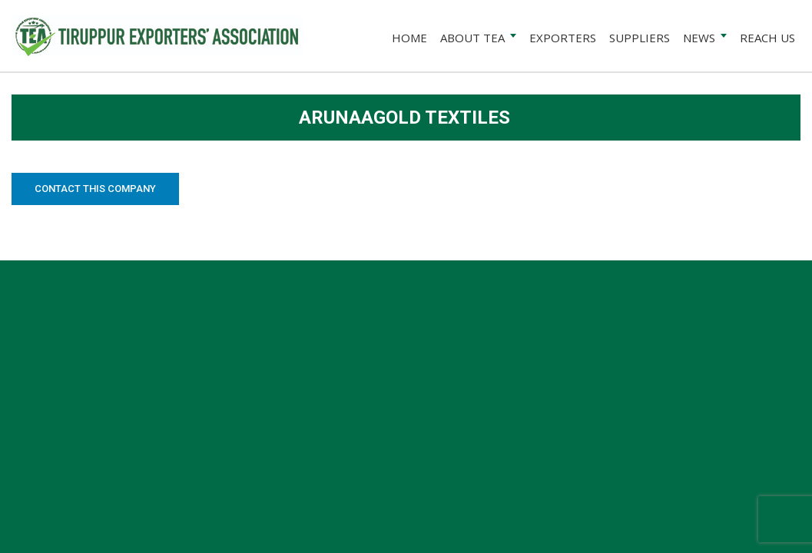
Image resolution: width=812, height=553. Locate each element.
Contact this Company (95, 188)
